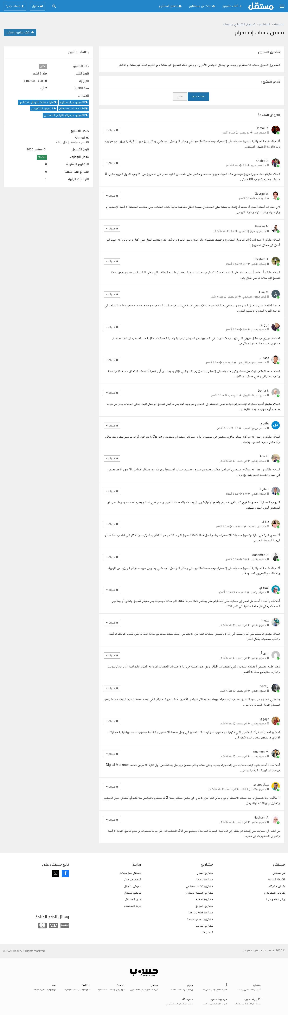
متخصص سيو (258, 165)
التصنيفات (207, 932)
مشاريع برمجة (204, 879)
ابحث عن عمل (132, 879)
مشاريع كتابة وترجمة (200, 912)
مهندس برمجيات (257, 526)
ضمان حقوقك (276, 886)
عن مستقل (279, 873)
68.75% (41, 157)
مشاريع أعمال (205, 873)
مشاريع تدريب (204, 926)
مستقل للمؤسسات (130, 873)
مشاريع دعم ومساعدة (200, 919)
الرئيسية (279, 24)
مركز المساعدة (132, 906)
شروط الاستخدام (274, 893)
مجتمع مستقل (132, 893)
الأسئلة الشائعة (276, 879)
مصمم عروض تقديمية (254, 428)
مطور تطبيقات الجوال (254, 395)
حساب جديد (198, 96)
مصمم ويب (260, 132)
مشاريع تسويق (204, 906)
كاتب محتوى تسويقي (254, 296)
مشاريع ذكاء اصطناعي (199, 886)
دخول (180, 96)
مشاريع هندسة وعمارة (199, 893)
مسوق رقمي (258, 264)
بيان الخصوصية (275, 899)
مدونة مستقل (133, 899)
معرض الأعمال (132, 886)
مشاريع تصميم (204, 899)
